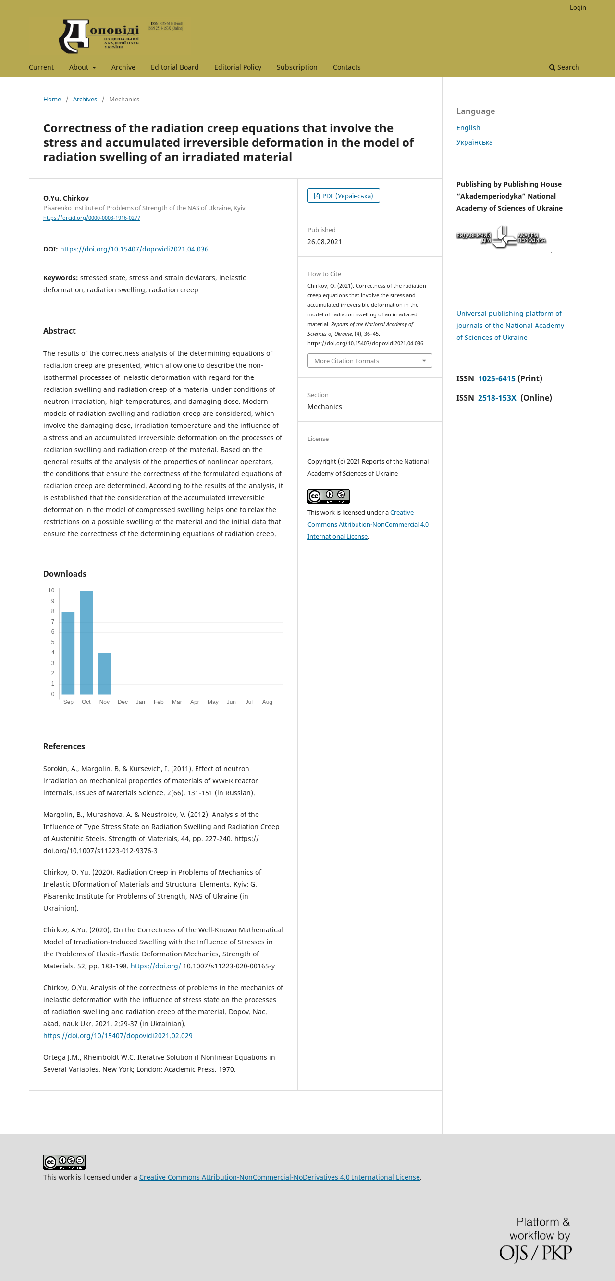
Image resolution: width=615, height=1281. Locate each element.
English (468, 127)
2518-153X (498, 397)
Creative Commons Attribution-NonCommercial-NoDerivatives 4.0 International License (279, 1176)
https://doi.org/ (156, 965)
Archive (123, 67)
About (79, 67)
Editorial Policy (237, 67)
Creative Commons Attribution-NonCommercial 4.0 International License (368, 524)
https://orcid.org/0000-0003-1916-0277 (91, 217)
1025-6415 (497, 378)
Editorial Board (175, 67)
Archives (85, 99)
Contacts (347, 67)
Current (41, 67)
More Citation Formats (346, 360)
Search (564, 67)
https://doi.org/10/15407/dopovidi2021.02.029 (118, 1035)
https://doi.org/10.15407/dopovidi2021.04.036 (134, 248)
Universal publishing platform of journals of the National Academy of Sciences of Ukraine (510, 325)
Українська (474, 142)
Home (52, 99)
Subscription (297, 67)
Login (578, 7)
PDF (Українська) (347, 195)
